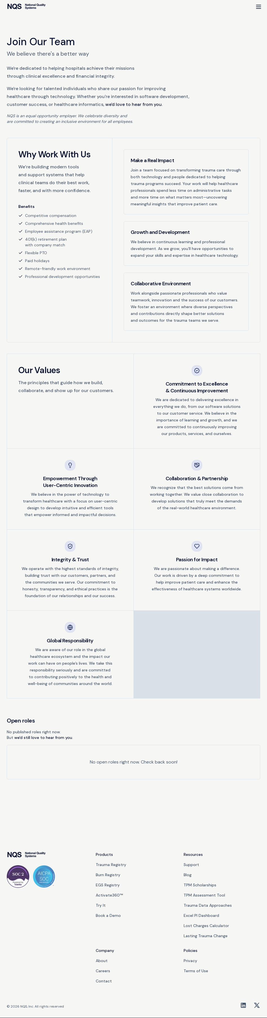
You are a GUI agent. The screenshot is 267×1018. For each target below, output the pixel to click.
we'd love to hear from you (133, 104)
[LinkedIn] (243, 1005)
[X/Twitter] (256, 1005)
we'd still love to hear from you (43, 737)
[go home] (26, 855)
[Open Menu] (258, 7)
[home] (26, 6)
